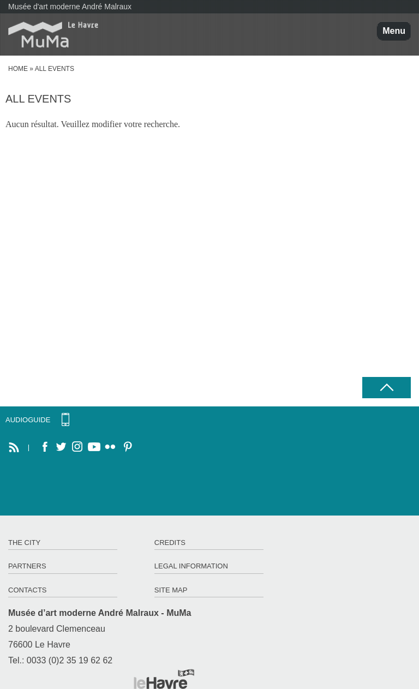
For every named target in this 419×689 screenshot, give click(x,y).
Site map (171, 590)
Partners (27, 566)
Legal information (191, 566)
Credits (169, 542)
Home (18, 69)
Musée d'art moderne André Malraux (69, 6)
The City (24, 542)
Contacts (27, 590)
